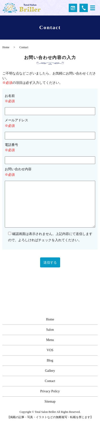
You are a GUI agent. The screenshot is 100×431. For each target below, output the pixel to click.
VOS (50, 350)
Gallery (50, 370)
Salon (50, 329)
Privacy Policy (50, 391)
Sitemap (50, 401)
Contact (50, 381)
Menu (50, 340)
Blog (50, 360)
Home (5, 47)
